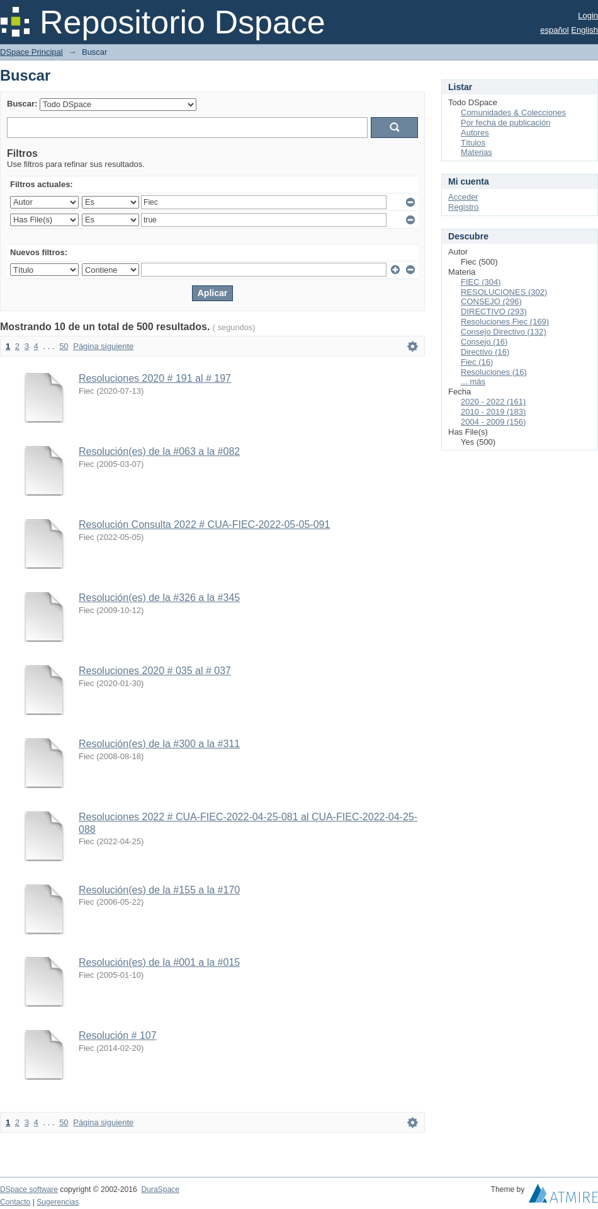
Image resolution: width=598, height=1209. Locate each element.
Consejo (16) (484, 342)
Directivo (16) (485, 352)
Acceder (463, 197)
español (554, 30)
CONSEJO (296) (491, 301)
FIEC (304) (481, 282)
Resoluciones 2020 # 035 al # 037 (155, 670)
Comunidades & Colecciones (513, 112)
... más (473, 381)
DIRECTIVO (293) (494, 311)
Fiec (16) (477, 362)
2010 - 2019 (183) (493, 411)
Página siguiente (103, 346)
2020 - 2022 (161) (493, 401)
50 (63, 346)
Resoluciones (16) (494, 372)
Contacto (15, 1202)
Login (588, 15)
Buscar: (22, 103)
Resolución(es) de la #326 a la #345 (159, 597)
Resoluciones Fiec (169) (505, 321)
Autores (475, 132)
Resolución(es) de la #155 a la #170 (159, 890)
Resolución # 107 (118, 1035)
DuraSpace (160, 1189)
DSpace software (29, 1189)
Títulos (473, 142)
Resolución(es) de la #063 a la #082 (159, 451)
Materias (476, 152)
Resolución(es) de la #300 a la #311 (159, 743)
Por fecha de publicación (505, 122)
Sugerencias (58, 1202)
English (584, 30)
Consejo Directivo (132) (503, 331)
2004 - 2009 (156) (493, 422)
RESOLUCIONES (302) (504, 292)
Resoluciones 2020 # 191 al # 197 (155, 378)
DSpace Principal (31, 52)
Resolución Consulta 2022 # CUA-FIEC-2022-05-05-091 (204, 524)
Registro (463, 207)
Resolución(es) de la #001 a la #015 (159, 962)
